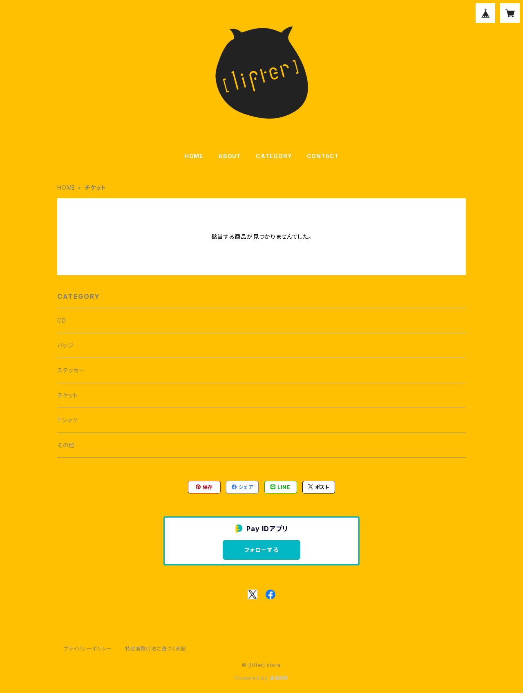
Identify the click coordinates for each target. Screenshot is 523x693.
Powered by (261, 678)
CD (61, 320)
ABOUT (229, 156)
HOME (193, 156)
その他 (65, 445)
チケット (67, 395)
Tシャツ (67, 420)
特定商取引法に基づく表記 (155, 649)
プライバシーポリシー (88, 649)
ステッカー (71, 370)
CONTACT (323, 156)
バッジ (65, 345)
